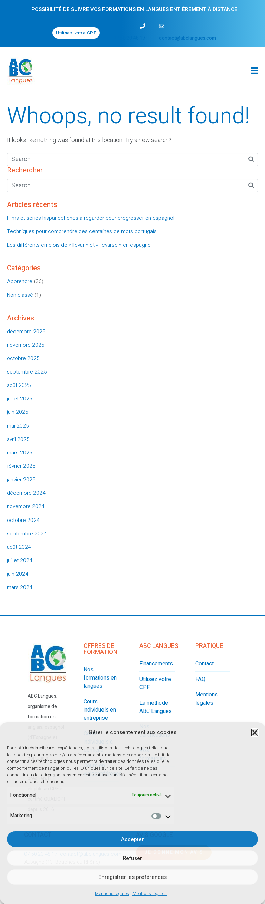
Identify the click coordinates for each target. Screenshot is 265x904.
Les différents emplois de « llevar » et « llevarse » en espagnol (79, 245)
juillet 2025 (19, 398)
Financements (156, 664)
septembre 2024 (27, 533)
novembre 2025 (26, 345)
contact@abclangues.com (187, 38)
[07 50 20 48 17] (142, 26)
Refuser (132, 858)
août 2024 (19, 547)
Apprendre (19, 281)
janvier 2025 (21, 479)
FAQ (200, 679)
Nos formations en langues (100, 677)
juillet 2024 (19, 560)
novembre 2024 (26, 506)
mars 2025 (19, 452)
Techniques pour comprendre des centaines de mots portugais (82, 231)
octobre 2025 (23, 358)
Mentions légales (112, 893)
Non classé (20, 295)
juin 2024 (17, 574)
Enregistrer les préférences (132, 877)
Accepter (132, 839)
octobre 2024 (23, 520)
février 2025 (21, 466)
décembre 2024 (26, 493)
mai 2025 (18, 426)
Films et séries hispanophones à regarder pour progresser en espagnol (90, 218)
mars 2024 (19, 587)
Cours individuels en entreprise (100, 709)
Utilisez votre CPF (155, 683)
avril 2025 (18, 439)
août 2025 (19, 385)
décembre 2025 (26, 331)
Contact (204, 664)
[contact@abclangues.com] (161, 26)
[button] (254, 732)
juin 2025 (17, 412)
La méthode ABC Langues (155, 707)
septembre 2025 (27, 372)
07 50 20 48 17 (129, 38)
